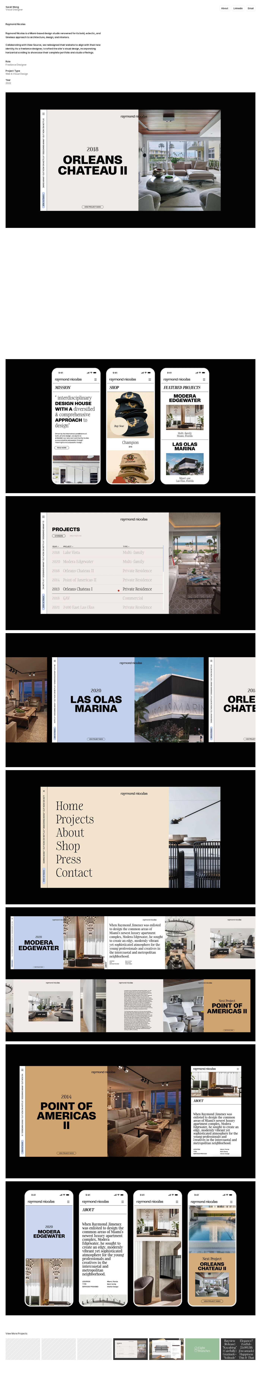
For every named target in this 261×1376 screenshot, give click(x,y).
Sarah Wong (12, 7)
